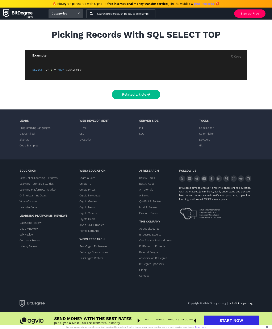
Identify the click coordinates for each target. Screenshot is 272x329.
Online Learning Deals (33, 195)
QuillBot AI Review (150, 201)
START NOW (231, 320)
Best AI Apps (146, 184)
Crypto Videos (88, 213)
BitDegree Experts (150, 234)
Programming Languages (35, 128)
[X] (182, 178)
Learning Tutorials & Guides (37, 184)
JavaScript (85, 139)
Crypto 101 (86, 184)
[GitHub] (248, 178)
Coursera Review (30, 240)
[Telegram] (197, 178)
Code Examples (29, 145)
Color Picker (206, 134)
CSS (81, 134)
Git (200, 145)
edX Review (26, 234)
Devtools (204, 139)
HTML (83, 128)
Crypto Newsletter (90, 195)
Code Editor (206, 128)
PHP (142, 128)
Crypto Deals (87, 219)
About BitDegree (149, 228)
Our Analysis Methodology (155, 240)
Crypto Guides (88, 201)
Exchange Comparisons (93, 252)
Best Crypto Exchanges (93, 246)
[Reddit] (241, 178)
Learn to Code (28, 207)
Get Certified (27, 134)
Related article (136, 94)
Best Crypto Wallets (91, 258)
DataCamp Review (30, 223)
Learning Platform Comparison (38, 189)
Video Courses (28, 201)
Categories (59, 13)
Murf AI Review (148, 207)
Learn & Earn (87, 178)
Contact (144, 276)
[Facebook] (212, 178)
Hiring (143, 270)
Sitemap (24, 139)
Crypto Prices (87, 189)
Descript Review (148, 213)
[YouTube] (204, 178)
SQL (141, 134)
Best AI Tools (147, 178)
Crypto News (87, 207)
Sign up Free (250, 13)
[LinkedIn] (219, 178)
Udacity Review (29, 228)
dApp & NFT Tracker (91, 225)
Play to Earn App (89, 231)
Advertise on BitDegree (153, 258)
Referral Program (149, 252)
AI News (144, 195)
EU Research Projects (152, 246)
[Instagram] (234, 178)
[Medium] (226, 178)
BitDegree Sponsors (151, 264)
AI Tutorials (146, 189)
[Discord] (190, 178)
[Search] (91, 13)
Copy (236, 56)
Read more (200, 326)
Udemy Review (28, 246)
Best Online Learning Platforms (39, 178)
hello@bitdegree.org (241, 303)
